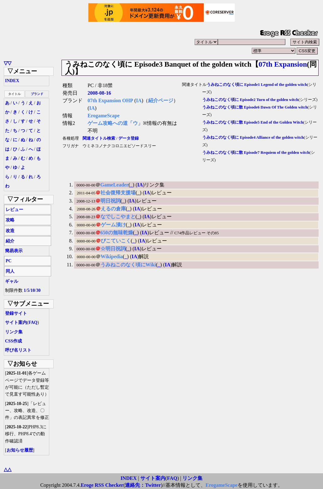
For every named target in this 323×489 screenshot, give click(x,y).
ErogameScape (104, 115)
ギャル (11, 281)
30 (38, 290)
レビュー (14, 209)
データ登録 (128, 138)
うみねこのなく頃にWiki (128, 264)
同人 (10, 271)
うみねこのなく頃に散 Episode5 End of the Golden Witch (252, 122)
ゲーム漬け (113, 224)
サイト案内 (16, 322)
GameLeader (114, 184)
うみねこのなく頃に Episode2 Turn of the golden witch (250, 99)
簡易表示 (14, 250)
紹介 (10, 241)
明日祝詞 (110, 200)
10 (32, 290)
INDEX (12, 80)
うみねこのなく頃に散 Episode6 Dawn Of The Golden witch (255, 107)
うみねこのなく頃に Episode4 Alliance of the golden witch (253, 137)
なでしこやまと (118, 216)
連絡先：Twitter (143, 485)
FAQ (33, 322)
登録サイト (16, 313)
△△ (7, 469)
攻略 (10, 220)
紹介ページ (160, 100)
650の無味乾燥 (116, 232)
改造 (10, 230)
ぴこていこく (116, 240)
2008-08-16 (99, 93)
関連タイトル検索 (99, 138)
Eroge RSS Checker (102, 485)
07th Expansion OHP (110, 100)
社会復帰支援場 (118, 192)
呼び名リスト (18, 350)
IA (139, 100)
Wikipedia (112, 256)
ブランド (37, 94)
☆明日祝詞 (113, 248)
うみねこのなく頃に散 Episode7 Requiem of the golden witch (256, 152)
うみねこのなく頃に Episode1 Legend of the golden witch (257, 84)
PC (9, 260)
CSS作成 (13, 341)
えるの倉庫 (113, 208)
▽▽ (7, 63)
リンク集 (14, 332)
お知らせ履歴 (20, 450)
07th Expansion (283, 64)
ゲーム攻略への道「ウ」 (115, 123)
